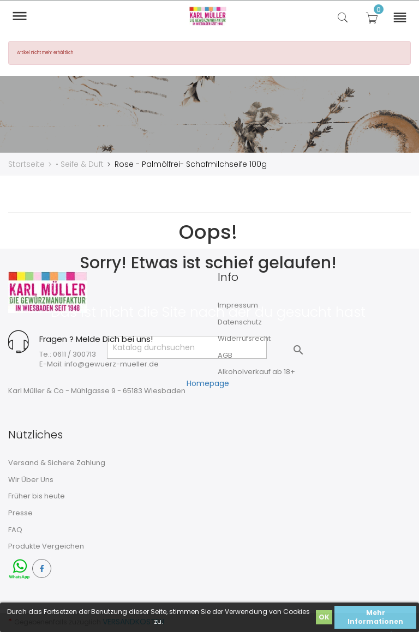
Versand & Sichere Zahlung (56, 462)
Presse (20, 512)
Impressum (238, 304)
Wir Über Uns (30, 479)
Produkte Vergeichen (46, 545)
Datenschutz (240, 321)
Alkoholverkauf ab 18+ (256, 371)
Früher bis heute (36, 496)
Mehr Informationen (375, 617)
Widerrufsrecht (244, 338)
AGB (225, 355)
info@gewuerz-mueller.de (111, 363)
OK (324, 617)
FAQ (15, 529)
